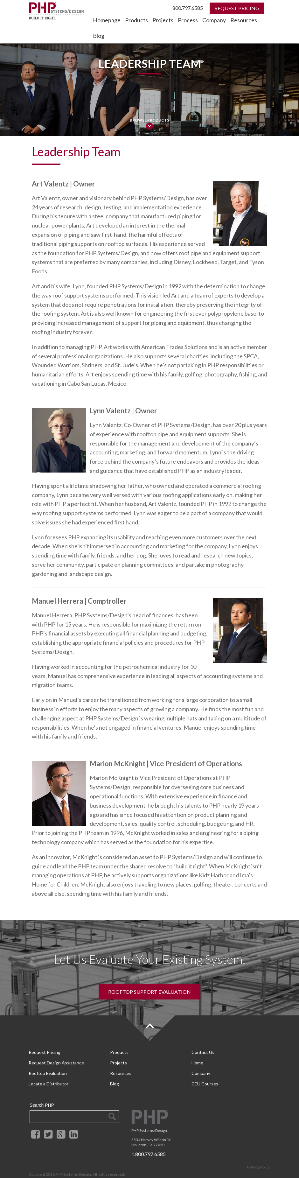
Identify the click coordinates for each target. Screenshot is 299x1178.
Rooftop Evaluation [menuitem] (48, 1068)
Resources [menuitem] (243, 20)
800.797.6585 (187, 8)
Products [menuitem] (136, 20)
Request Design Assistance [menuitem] (56, 1060)
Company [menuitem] (214, 20)
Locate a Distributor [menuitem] (48, 1076)
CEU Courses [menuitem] (204, 1076)
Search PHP (42, 1096)
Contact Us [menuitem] (202, 1052)
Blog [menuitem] (98, 35)
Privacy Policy (258, 1158)
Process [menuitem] (188, 20)
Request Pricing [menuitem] (44, 1052)
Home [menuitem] (197, 1060)
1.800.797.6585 (148, 1145)
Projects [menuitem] (162, 20)
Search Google (112, 1107)
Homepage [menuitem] (107, 20)
